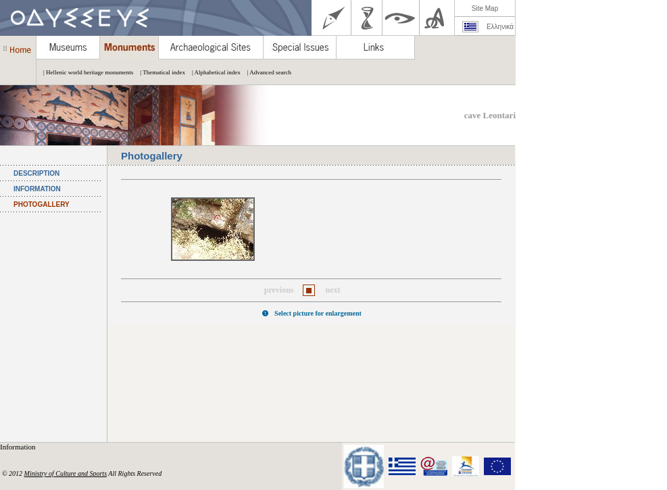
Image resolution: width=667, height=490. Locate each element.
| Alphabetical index (213, 72)
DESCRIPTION (36, 173)
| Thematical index (159, 72)
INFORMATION (37, 189)
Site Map (485, 8)
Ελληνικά (500, 26)
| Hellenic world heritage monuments (84, 72)
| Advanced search (266, 72)
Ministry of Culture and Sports (65, 473)
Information (18, 447)
